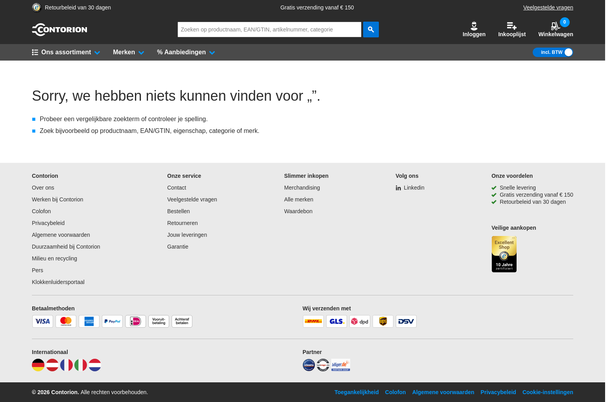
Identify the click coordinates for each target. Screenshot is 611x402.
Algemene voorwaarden (61, 235)
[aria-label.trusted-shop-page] (37, 8)
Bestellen (178, 211)
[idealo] (309, 369)
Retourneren (182, 223)
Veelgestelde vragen (548, 7)
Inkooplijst (512, 29)
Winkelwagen (555, 29)
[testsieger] (323, 369)
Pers (37, 270)
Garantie (177, 246)
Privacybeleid (48, 223)
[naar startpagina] (59, 34)
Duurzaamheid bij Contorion (66, 246)
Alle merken (298, 199)
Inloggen (474, 29)
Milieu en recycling (54, 258)
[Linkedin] (410, 187)
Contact (176, 187)
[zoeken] (371, 29)
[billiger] (341, 369)
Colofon (41, 211)
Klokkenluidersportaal (58, 282)
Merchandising (302, 187)
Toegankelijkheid (356, 392)
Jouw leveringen (187, 235)
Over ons (43, 187)
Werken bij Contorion (57, 199)
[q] (269, 29)
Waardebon (298, 211)
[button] (474, 29)
